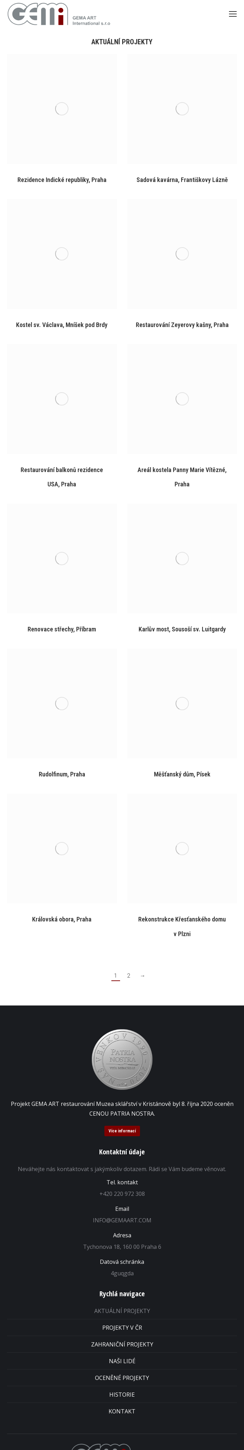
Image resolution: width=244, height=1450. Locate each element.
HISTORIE (122, 1394)
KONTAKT (122, 1411)
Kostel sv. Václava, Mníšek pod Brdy (62, 324)
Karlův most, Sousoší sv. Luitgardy (182, 629)
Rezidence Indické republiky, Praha (61, 179)
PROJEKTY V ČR (122, 1327)
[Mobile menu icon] (233, 14)
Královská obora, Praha (61, 919)
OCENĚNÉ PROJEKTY (122, 1378)
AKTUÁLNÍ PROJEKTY (122, 1311)
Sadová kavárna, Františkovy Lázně (182, 179)
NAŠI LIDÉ (122, 1361)
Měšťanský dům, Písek (182, 774)
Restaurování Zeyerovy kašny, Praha (182, 324)
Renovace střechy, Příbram (62, 629)
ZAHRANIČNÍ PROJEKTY (122, 1344)
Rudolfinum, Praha (62, 774)
